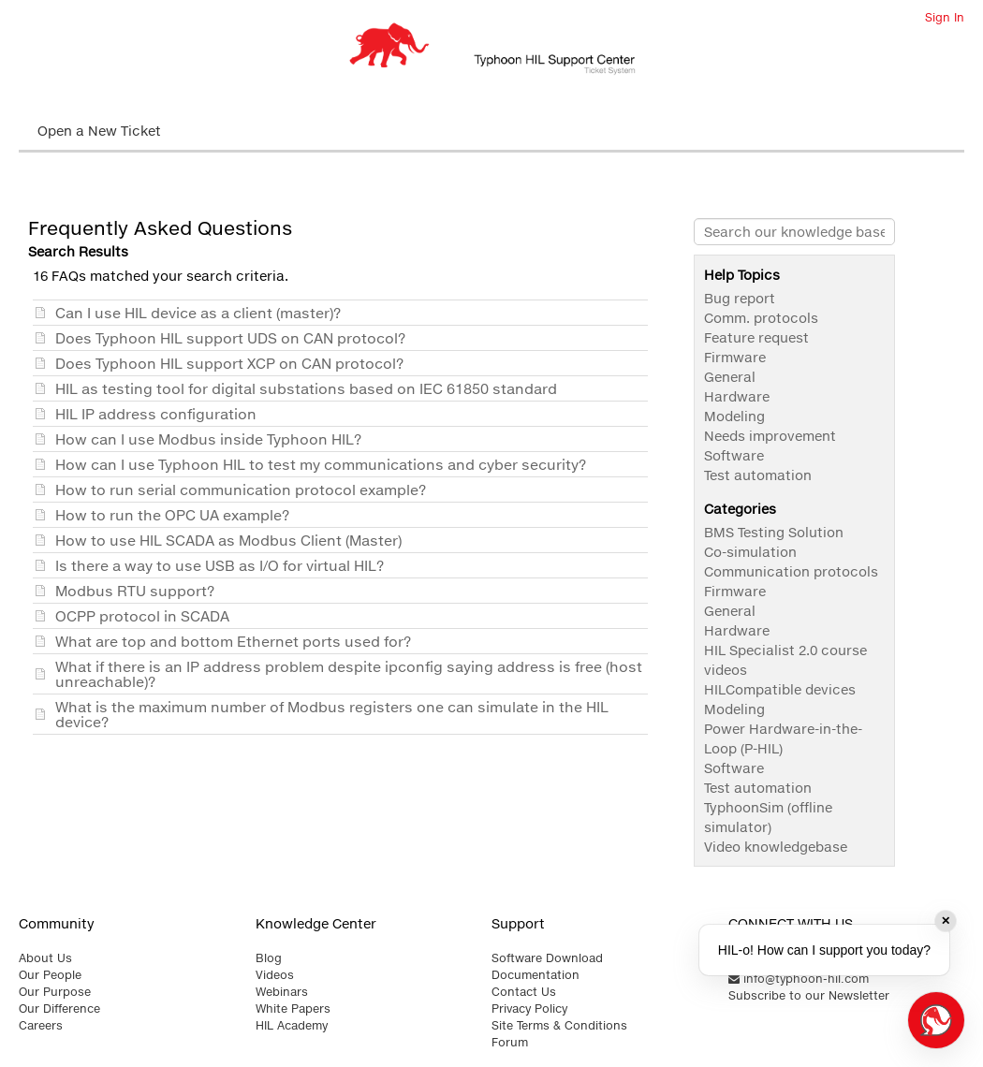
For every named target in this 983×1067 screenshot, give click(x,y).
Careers (41, 1025)
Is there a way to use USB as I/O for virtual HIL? (219, 565)
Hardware (737, 396)
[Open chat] (936, 1020)
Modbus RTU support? (134, 590)
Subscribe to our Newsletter (808, 995)
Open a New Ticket (99, 131)
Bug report (739, 298)
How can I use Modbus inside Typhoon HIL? (208, 439)
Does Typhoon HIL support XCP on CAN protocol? (229, 363)
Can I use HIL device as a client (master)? (198, 312)
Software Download (547, 958)
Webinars (282, 992)
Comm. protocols (761, 318)
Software (734, 455)
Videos (275, 975)
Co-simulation (750, 552)
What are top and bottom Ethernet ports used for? (233, 641)
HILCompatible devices (780, 689)
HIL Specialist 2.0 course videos (785, 660)
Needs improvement (770, 436)
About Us (45, 958)
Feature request (756, 337)
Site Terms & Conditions (559, 1025)
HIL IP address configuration (156, 413)
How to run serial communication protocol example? (240, 489)
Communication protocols (791, 571)
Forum (510, 1042)
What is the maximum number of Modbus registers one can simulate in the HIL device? (332, 714)
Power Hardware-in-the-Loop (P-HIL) (783, 738)
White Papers (293, 1008)
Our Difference (59, 1008)
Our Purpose (55, 992)
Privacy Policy (529, 1008)
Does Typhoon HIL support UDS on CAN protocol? (230, 337)
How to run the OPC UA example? (172, 514)
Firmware (735, 357)
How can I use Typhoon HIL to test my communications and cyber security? (320, 464)
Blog (269, 958)
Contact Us (524, 992)
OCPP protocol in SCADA (142, 615)
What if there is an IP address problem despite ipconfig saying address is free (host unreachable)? (348, 674)
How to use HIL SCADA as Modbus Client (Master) (228, 540)
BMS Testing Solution (774, 532)
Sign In (944, 17)
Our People (50, 975)
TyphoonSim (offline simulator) (768, 817)
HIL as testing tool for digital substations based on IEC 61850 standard (306, 388)
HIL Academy (292, 1025)
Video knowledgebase (775, 847)
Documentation (536, 975)
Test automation (758, 475)
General (730, 377)
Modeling (734, 416)
